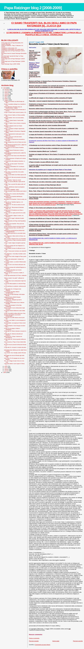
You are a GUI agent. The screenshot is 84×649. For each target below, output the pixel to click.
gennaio (6, 370)
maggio (6, 100)
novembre (7, 91)
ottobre (6, 92)
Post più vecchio (78, 641)
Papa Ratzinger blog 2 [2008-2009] (33, 8)
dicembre (6, 89)
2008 (4, 372)
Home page (55, 641)
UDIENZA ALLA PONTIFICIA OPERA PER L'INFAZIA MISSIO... (14, 231)
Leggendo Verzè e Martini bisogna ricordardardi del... (12, 297)
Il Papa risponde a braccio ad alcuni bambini (14, 226)
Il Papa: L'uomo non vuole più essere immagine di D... (13, 137)
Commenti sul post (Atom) (42, 644)
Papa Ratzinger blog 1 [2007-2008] (10, 64)
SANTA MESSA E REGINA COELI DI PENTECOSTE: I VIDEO (13, 107)
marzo (6, 367)
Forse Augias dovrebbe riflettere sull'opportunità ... (11, 292)
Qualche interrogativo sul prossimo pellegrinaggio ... (12, 315)
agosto (6, 95)
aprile (6, 366)
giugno (6, 98)
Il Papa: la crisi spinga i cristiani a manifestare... (12, 329)
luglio (5, 97)
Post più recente (34, 641)
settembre (7, 94)
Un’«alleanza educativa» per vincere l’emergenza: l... (13, 270)
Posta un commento (34, 638)
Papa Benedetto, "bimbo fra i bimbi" (12, 180)
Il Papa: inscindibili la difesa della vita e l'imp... (15, 313)
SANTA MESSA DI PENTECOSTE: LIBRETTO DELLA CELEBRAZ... (15, 145)
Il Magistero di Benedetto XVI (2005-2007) (12, 49)
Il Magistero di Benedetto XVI (9, 48)
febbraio (6, 369)
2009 (4, 88)
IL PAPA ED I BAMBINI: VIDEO (11, 189)
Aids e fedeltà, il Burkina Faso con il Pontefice (15, 238)
